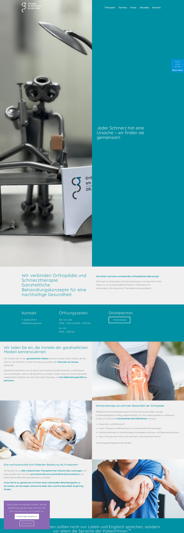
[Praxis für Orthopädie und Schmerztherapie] (32, 7)
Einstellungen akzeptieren (27, 516)
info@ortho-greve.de (32, 323)
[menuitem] (110, 7)
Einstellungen (27, 523)
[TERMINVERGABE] (119, 320)
